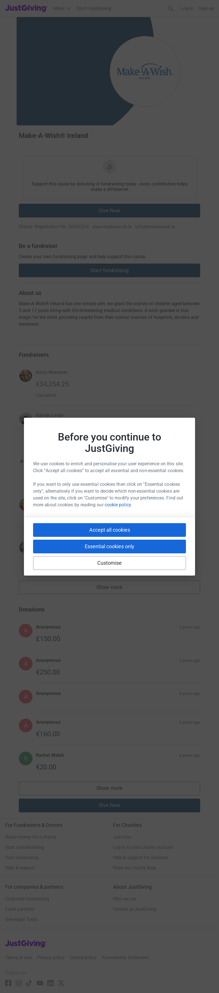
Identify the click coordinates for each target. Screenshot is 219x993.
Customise (109, 563)
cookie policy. (118, 504)
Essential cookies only (109, 546)
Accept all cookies (109, 530)
